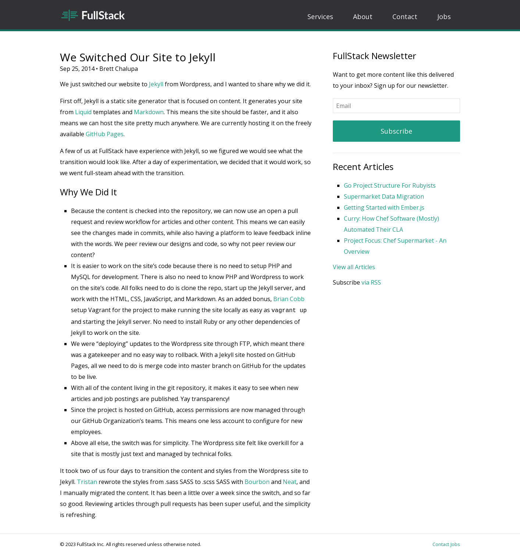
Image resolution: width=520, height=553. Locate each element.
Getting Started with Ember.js (384, 207)
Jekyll (156, 84)
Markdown (149, 112)
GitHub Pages (105, 134)
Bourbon (257, 481)
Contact (404, 16)
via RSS (371, 282)
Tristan (87, 481)
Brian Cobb (288, 299)
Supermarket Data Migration (384, 196)
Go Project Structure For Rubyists (390, 185)
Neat (289, 481)
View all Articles (354, 267)
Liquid (83, 112)
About (363, 16)
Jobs (444, 16)
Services (320, 16)
